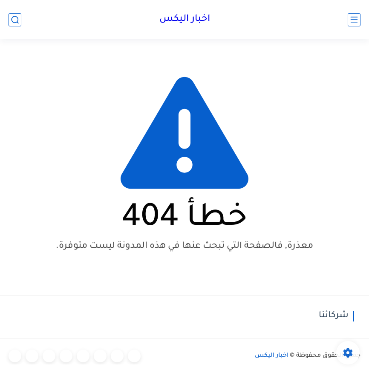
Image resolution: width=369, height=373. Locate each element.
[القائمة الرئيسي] (354, 19)
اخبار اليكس (184, 19)
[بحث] (15, 19)
